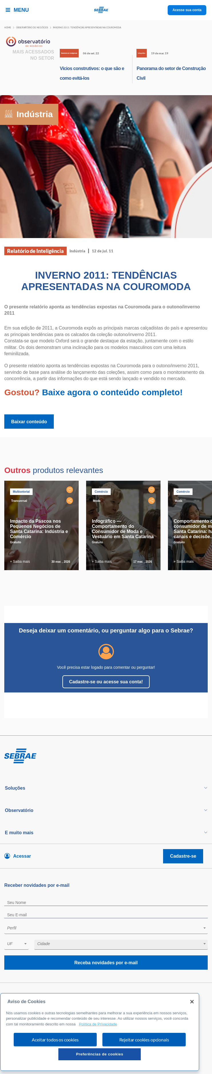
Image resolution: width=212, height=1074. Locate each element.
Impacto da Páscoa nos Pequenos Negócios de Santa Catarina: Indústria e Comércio (39, 529)
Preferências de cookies (99, 1054)
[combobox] (106, 929)
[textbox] (109, 928)
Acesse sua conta (187, 10)
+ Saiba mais (20, 562)
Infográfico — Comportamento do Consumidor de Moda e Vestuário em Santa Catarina (123, 529)
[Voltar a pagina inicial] (106, 10)
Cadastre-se (183, 856)
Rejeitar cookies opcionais (144, 1039)
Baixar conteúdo (29, 421)
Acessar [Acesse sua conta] (22, 856)
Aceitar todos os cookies (55, 1039)
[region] (99, 1032)
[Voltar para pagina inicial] (106, 756)
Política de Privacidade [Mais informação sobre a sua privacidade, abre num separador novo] (98, 1024)
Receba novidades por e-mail (106, 962)
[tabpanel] (43, 525)
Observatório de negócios (32, 27)
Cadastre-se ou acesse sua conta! (106, 681)
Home (7, 27)
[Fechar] (192, 1001)
